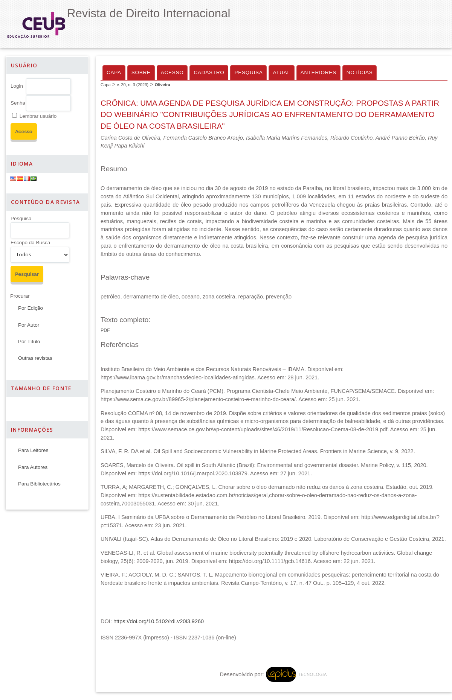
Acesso (172, 72)
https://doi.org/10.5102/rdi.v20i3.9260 (158, 621)
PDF (105, 330)
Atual (281, 72)
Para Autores (32, 467)
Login (17, 86)
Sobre (141, 72)
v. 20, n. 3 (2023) (132, 84)
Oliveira (162, 84)
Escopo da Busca (30, 242)
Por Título (29, 341)
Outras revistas (35, 358)
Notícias (360, 72)
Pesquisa (21, 218)
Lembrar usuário (38, 116)
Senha (18, 103)
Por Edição (30, 308)
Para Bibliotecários (39, 484)
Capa (114, 72)
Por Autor (28, 325)
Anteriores (318, 72)
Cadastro (209, 72)
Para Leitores (33, 450)
